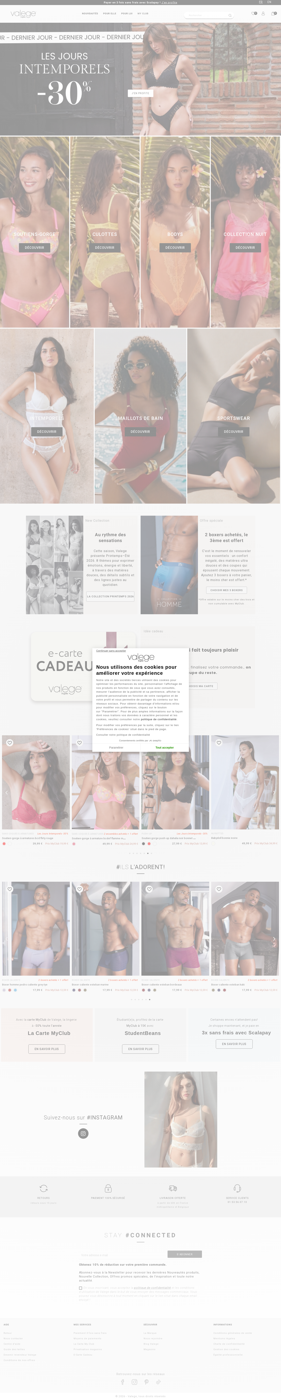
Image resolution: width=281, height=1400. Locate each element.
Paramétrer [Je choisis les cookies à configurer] (116, 747)
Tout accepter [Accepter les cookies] (164, 747)
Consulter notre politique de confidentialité (123, 734)
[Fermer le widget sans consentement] (111, 651)
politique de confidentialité (159, 719)
